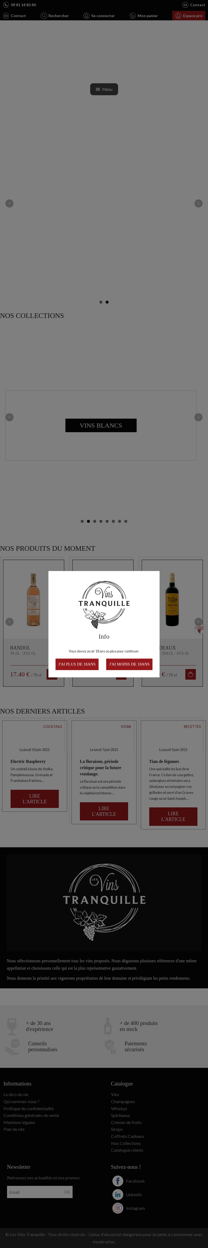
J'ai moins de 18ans (129, 664)
